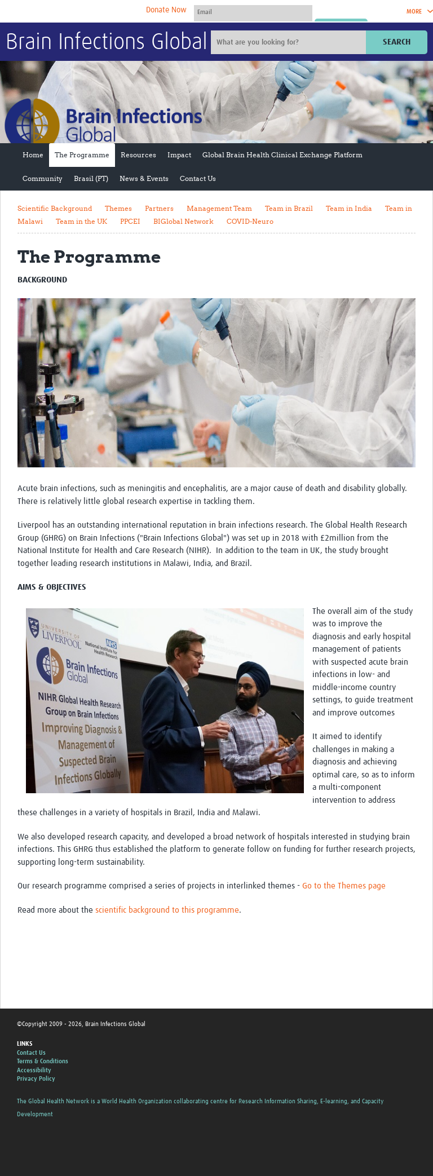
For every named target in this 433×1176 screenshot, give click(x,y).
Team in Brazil (289, 208)
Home (33, 155)
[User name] (253, 12)
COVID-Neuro (250, 221)
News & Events (144, 178)
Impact (179, 155)
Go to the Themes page (344, 886)
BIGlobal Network (183, 221)
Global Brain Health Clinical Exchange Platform (282, 155)
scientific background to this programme (167, 910)
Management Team (219, 208)
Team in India (349, 208)
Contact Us (198, 178)
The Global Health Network (89, 11)
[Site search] (290, 42)
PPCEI (130, 221)
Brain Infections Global (106, 43)
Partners (159, 208)
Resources (138, 155)
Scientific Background (54, 208)
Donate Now (166, 10)
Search (396, 42)
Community (43, 178)
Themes (118, 208)
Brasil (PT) (91, 178)
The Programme (82, 155)
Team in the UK (81, 221)
